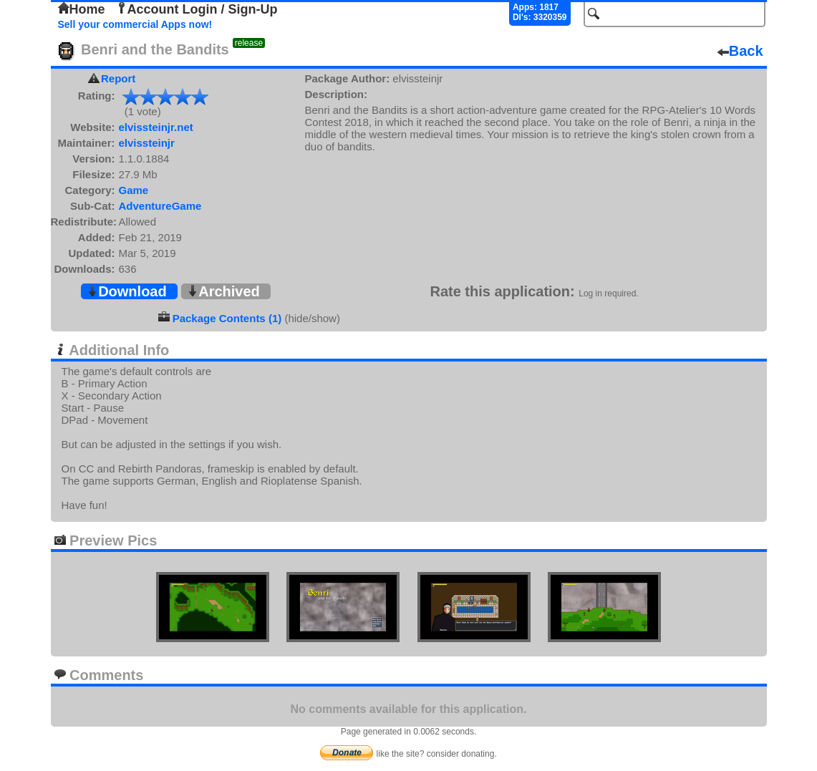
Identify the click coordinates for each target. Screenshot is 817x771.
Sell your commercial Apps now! (135, 24)
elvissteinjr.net (156, 127)
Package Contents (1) (227, 318)
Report (118, 78)
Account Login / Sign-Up (197, 9)
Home (81, 9)
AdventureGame (160, 206)
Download (127, 291)
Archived (223, 291)
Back (740, 51)
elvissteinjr (147, 143)
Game (134, 190)
